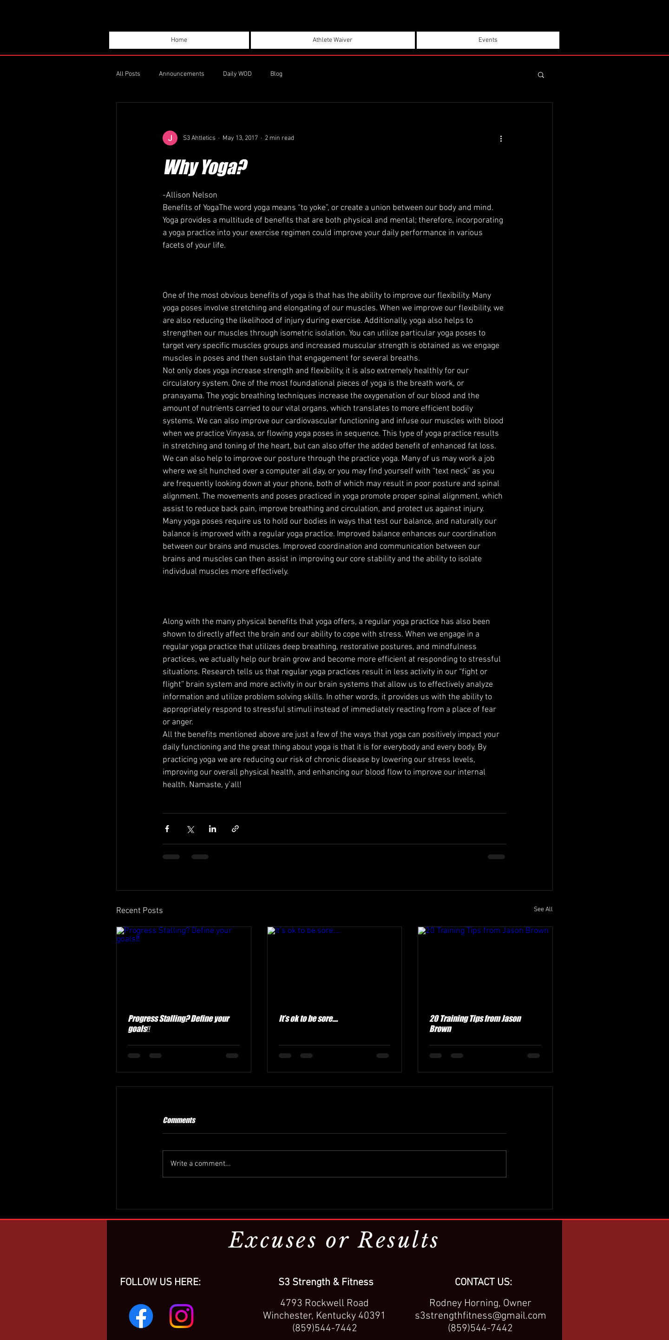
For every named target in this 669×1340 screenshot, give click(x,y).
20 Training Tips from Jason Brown (474, 1023)
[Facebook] (141, 1316)
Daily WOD (237, 74)
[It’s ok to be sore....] (335, 964)
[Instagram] (181, 1316)
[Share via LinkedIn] (212, 828)
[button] (541, 74)
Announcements (181, 74)
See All (543, 909)
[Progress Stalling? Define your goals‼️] (184, 964)
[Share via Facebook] (167, 828)
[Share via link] (235, 828)
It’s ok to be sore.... (308, 1018)
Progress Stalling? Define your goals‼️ (178, 1023)
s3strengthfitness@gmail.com (480, 1316)
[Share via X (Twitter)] (189, 828)
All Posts (128, 74)
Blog (276, 74)
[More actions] (500, 138)
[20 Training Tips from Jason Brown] (485, 964)
